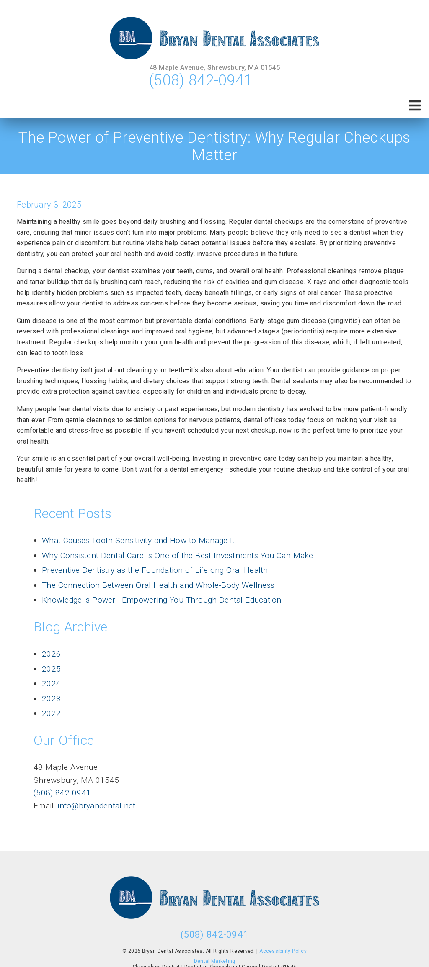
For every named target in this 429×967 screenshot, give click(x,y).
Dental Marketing (214, 961)
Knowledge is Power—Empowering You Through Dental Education (162, 600)
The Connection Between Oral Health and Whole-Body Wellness (158, 585)
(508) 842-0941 (200, 80)
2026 (51, 654)
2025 (51, 669)
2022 (51, 713)
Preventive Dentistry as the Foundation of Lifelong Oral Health (155, 570)
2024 (51, 683)
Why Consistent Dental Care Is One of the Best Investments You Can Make (177, 555)
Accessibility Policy (283, 951)
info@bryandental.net (95, 806)
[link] (214, 38)
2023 (51, 698)
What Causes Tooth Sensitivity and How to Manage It (138, 540)
